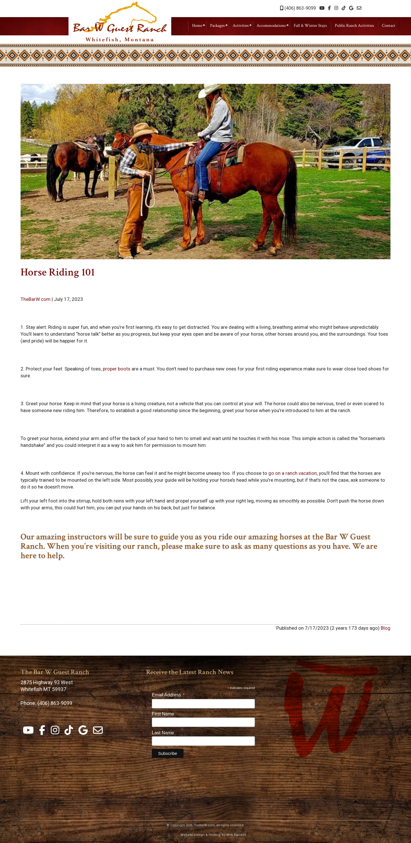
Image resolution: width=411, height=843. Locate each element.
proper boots (116, 369)
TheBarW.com (36, 299)
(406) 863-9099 (298, 8)
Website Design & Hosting (200, 835)
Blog (385, 628)
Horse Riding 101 (58, 272)
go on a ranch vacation (292, 473)
